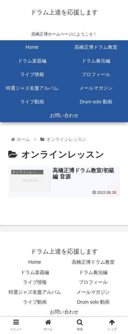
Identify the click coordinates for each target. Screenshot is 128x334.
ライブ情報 (35, 282)
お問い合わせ (64, 312)
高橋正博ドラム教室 (93, 262)
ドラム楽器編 (34, 272)
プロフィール (93, 282)
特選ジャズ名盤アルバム (35, 292)
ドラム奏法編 (93, 272)
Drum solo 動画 (93, 302)
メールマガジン (93, 292)
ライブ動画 (35, 302)
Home (34, 262)
